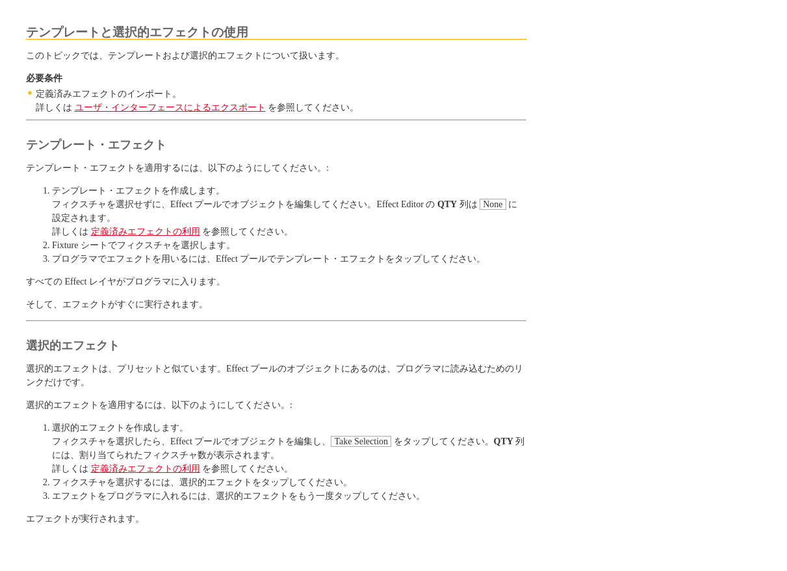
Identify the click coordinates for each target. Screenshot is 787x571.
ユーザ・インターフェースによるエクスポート (170, 107)
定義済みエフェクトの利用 (145, 231)
